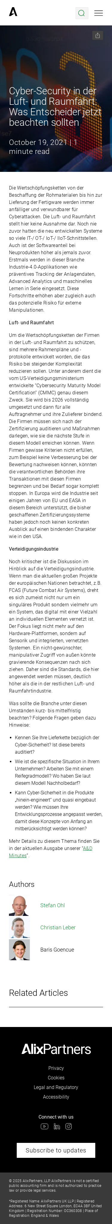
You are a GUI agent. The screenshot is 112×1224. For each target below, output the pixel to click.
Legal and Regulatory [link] (56, 1087)
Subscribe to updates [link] (56, 1150)
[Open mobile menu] (98, 13)
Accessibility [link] (56, 1097)
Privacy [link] (56, 1068)
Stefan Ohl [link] (37, 905)
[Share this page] (97, 35)
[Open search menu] (82, 13)
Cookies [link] (56, 1078)
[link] (13, 13)
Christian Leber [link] (42, 927)
